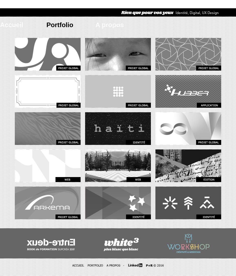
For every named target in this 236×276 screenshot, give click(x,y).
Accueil (11, 25)
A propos (109, 25)
